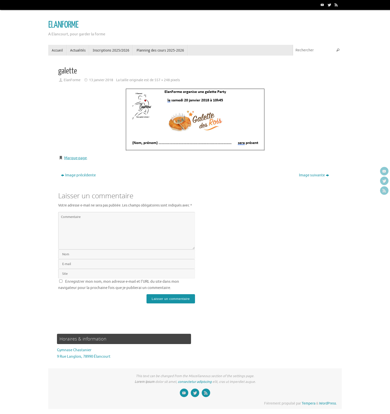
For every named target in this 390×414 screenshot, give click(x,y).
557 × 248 (162, 80)
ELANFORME (63, 25)
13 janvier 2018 (101, 80)
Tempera (308, 403)
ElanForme (72, 80)
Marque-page (75, 158)
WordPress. (328, 403)
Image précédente (78, 175)
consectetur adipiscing (195, 382)
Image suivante (314, 175)
